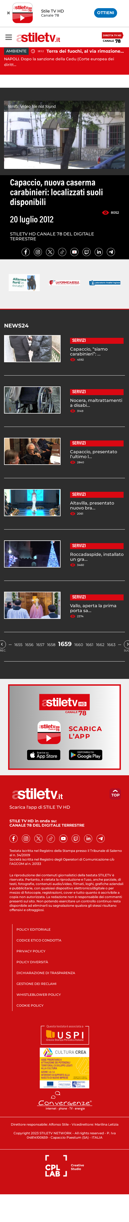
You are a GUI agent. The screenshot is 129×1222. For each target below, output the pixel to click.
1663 (111, 644)
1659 (65, 644)
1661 (89, 644)
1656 (29, 644)
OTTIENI (105, 12)
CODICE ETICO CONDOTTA (38, 940)
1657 (40, 644)
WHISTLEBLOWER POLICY (38, 995)
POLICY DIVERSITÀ (32, 962)
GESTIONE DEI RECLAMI (36, 984)
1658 (51, 644)
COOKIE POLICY (30, 1005)
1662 (100, 644)
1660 (78, 644)
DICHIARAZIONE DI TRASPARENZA (45, 973)
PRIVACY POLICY (30, 951)
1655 (18, 644)
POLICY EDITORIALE (33, 929)
